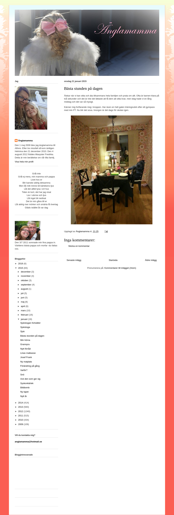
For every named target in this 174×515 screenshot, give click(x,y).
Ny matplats (26, 361)
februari (25, 314)
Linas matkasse (28, 353)
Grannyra (24, 344)
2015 (21, 268)
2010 (21, 420)
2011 (21, 415)
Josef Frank (26, 357)
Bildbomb (24, 387)
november (26, 276)
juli (22, 293)
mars (24, 310)
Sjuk (22, 331)
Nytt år (23, 396)
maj (23, 302)
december (26, 271)
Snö (22, 374)
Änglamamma (25, 140)
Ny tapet (24, 392)
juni (23, 297)
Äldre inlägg (151, 260)
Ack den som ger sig (30, 379)
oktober (25, 280)
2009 (21, 424)
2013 (21, 407)
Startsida (113, 260)
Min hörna (25, 340)
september (26, 284)
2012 (21, 411)
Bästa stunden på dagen (32, 336)
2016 (21, 263)
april (23, 306)
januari (24, 319)
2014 (21, 402)
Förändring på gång (29, 366)
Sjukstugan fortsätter (30, 323)
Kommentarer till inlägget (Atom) (120, 268)
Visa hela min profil (24, 161)
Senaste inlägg (74, 260)
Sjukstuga (25, 327)
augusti (25, 289)
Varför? (23, 370)
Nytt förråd (25, 348)
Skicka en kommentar (79, 246)
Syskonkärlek (26, 383)
